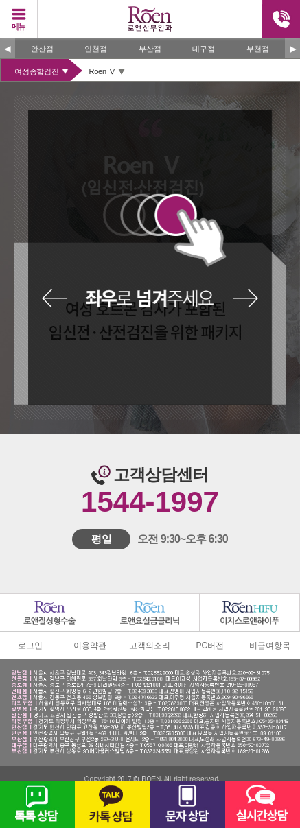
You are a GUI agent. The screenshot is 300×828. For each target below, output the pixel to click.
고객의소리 (149, 645)
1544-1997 (150, 502)
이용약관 (89, 645)
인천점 (95, 49)
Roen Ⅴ (102, 71)
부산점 (150, 49)
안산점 (42, 49)
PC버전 (210, 645)
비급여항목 (269, 645)
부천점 (257, 49)
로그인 (30, 645)
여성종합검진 (36, 71)
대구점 (203, 49)
